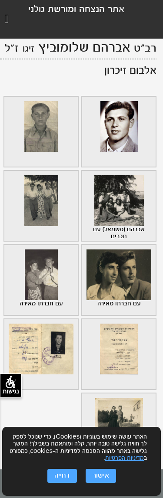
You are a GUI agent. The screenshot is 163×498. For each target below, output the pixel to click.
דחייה (62, 475)
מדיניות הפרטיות (124, 458)
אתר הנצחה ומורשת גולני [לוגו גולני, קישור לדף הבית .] (76, 9)
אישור (101, 475)
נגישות (11, 385)
